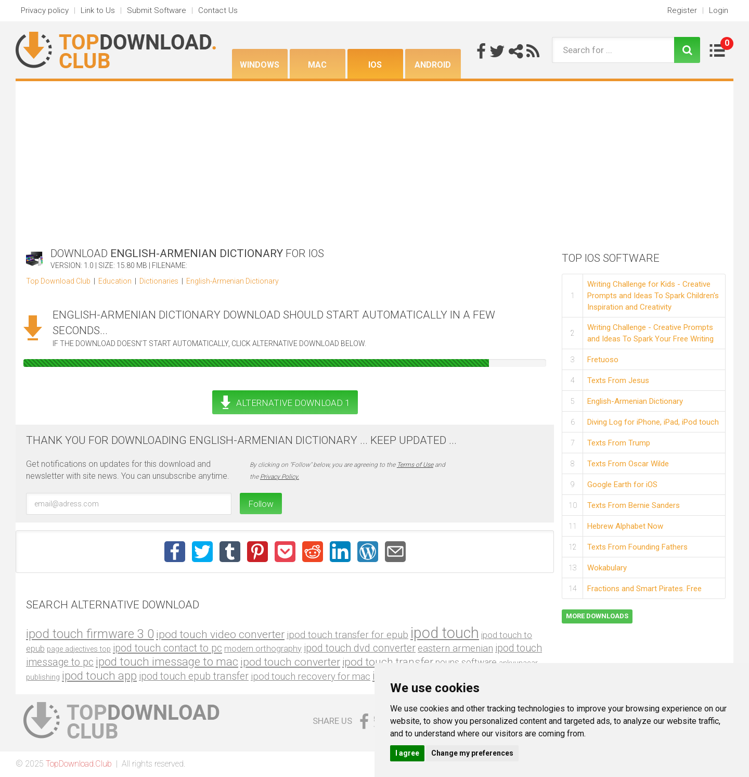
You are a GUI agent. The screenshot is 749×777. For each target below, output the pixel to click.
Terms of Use (415, 464)
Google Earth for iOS (622, 484)
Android (433, 65)
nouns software (466, 662)
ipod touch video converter (220, 634)
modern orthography (263, 649)
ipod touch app (99, 675)
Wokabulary (607, 567)
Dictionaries (158, 281)
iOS (375, 65)
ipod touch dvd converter (360, 648)
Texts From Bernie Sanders (633, 505)
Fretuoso (602, 359)
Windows (259, 65)
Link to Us (98, 10)
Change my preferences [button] (472, 753)
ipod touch (444, 633)
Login (718, 10)
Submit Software (156, 10)
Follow (261, 504)
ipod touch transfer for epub (347, 635)
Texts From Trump (618, 443)
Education (115, 281)
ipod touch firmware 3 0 (90, 634)
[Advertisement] (374, 159)
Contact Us (218, 10)
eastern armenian (455, 648)
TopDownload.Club (79, 764)
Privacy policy (45, 10)
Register (682, 10)
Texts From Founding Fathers (637, 547)
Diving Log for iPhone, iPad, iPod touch (653, 422)
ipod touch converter (290, 661)
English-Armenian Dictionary (232, 281)
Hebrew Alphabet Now (625, 526)
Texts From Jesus (618, 380)
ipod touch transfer (387, 662)
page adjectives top (79, 649)
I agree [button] (407, 753)
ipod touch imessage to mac (167, 661)
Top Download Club (58, 281)
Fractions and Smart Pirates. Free (644, 588)
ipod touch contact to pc (167, 648)
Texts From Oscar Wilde (628, 463)
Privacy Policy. (279, 476)
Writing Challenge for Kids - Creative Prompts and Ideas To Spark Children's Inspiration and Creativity (653, 295)
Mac (317, 65)
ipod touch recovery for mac (310, 676)
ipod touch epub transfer (194, 676)
